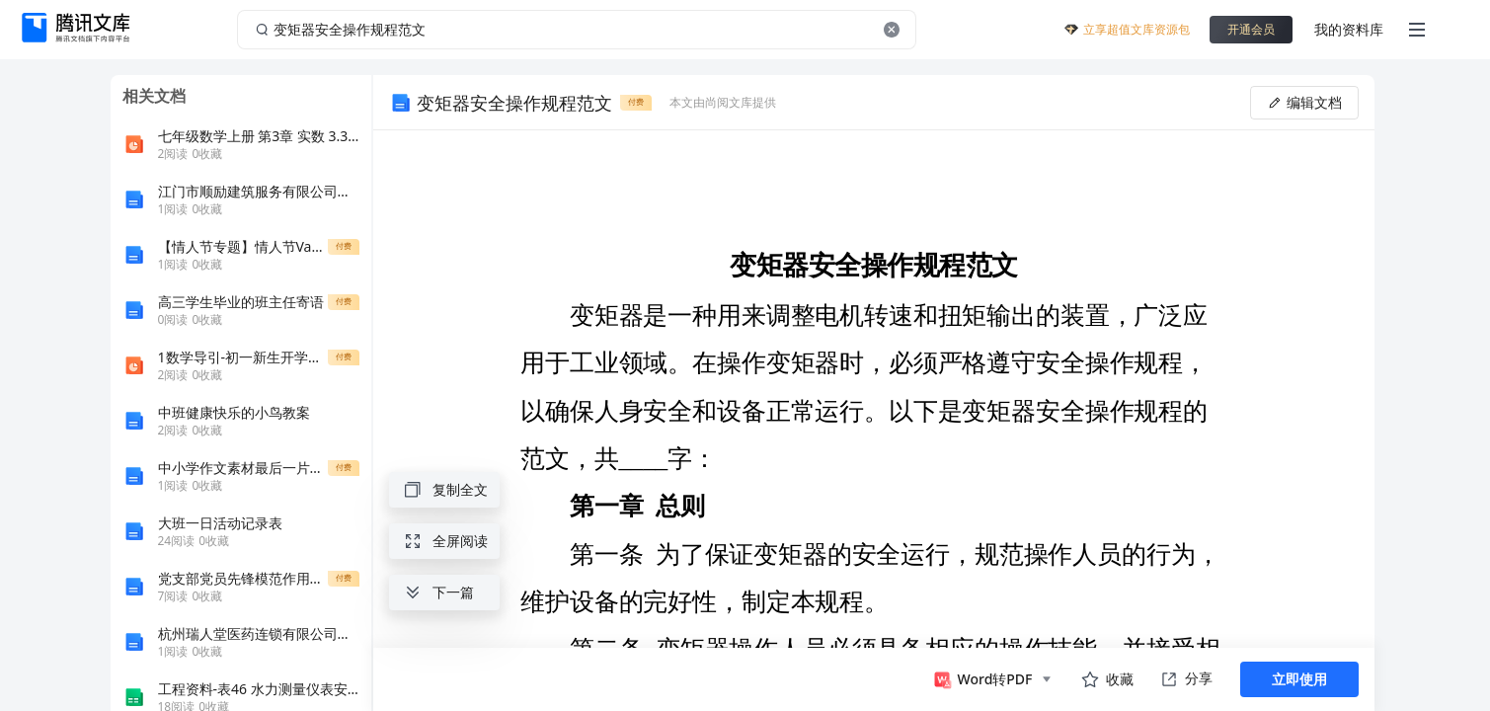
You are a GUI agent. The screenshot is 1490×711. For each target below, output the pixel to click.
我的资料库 (1348, 29)
